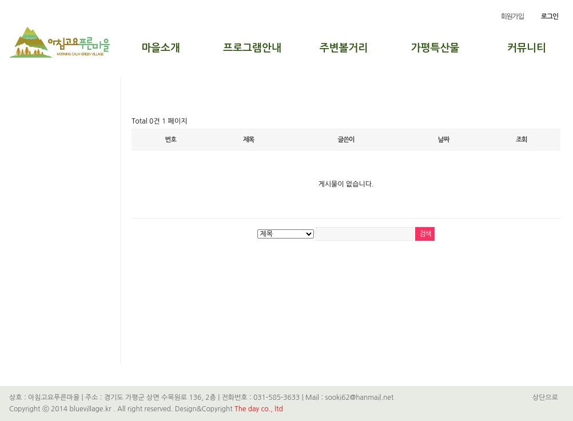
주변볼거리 (344, 48)
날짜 (443, 139)
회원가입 (511, 16)
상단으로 (545, 397)
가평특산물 (435, 48)
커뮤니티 (526, 48)
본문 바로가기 (0, 0)
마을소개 (160, 48)
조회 (521, 139)
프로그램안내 (252, 48)
